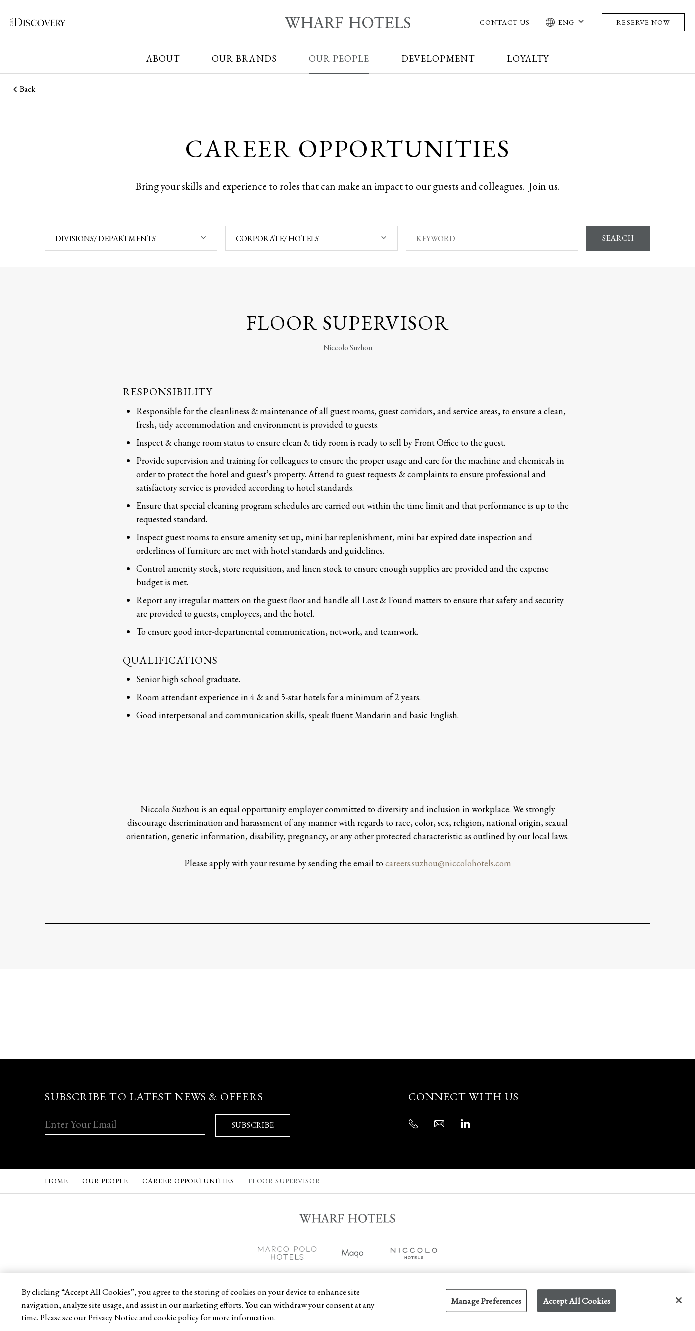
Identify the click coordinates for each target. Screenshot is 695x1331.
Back (22, 89)
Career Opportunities (188, 1177)
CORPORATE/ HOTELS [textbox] (276, 238)
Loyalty (528, 58)
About (163, 58)
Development (438, 58)
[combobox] (131, 238)
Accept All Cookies (576, 1300)
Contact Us (505, 22)
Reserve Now (643, 22)
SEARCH (617, 238)
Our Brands (244, 58)
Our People (339, 58)
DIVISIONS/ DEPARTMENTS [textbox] (105, 238)
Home (56, 1177)
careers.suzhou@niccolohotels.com (448, 863)
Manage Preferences (486, 1300)
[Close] (679, 1300)
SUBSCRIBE (254, 1122)
